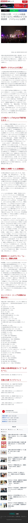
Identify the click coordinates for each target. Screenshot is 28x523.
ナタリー (6, 2)
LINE (14, 10)
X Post (5, 10)
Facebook (23, 10)
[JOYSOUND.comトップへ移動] (24, 1)
